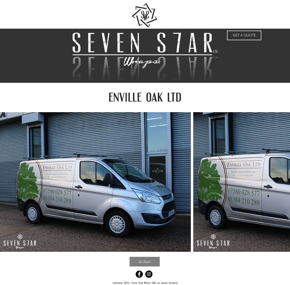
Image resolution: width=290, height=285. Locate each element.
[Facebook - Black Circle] (139, 274)
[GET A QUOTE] (244, 35)
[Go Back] (145, 261)
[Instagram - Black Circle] (148, 274)
